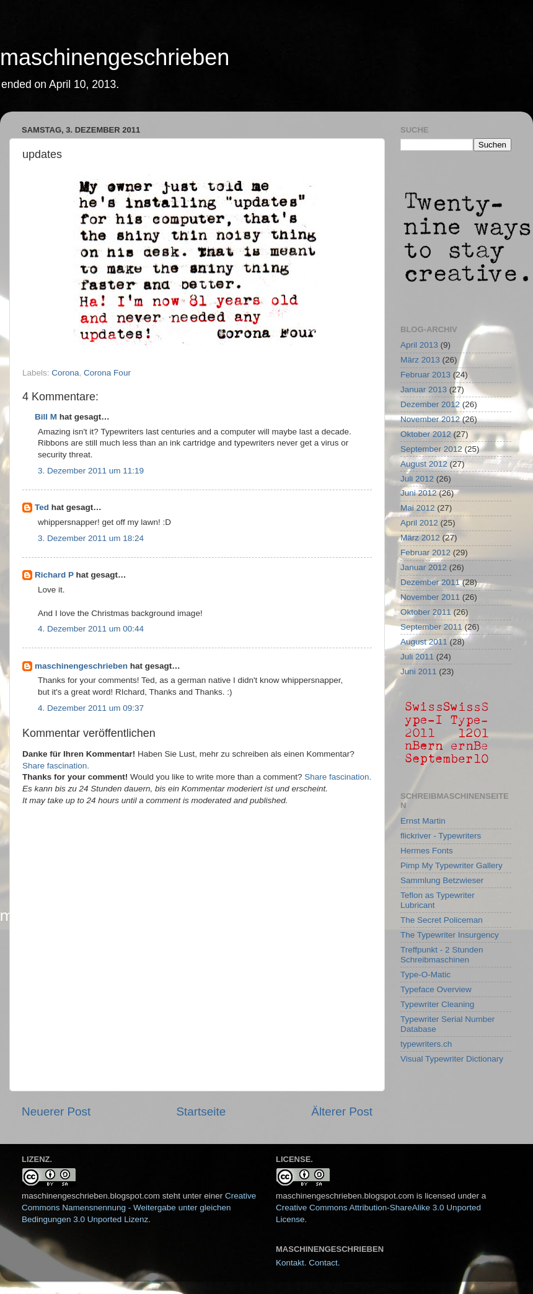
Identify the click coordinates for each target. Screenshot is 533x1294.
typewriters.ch (426, 1044)
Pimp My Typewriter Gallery (451, 865)
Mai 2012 (417, 508)
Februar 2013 (425, 374)
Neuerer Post (56, 1111)
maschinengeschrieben (114, 57)
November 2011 (430, 597)
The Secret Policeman (441, 920)
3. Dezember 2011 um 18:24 (91, 538)
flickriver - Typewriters (440, 835)
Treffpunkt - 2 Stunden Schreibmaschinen (441, 954)
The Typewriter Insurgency (449, 935)
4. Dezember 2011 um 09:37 (91, 708)
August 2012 (423, 464)
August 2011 (423, 641)
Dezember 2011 (430, 582)
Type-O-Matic (425, 974)
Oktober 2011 (425, 612)
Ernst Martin (423, 820)
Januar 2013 (423, 389)
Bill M (46, 416)
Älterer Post (341, 1111)
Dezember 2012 (430, 404)
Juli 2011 (417, 656)
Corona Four (107, 372)
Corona (65, 372)
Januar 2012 (423, 567)
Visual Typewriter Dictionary (451, 1058)
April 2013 (419, 345)
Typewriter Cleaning (437, 1004)
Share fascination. (55, 765)
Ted (42, 507)
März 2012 (420, 537)
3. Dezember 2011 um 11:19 (91, 470)
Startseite (201, 1111)
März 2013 (420, 359)
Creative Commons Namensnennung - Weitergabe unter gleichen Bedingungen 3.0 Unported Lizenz (139, 1207)
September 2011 (431, 627)
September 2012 (431, 449)
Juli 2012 (417, 478)
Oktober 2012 (425, 434)
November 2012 (430, 419)
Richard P (54, 574)
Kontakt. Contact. (308, 1262)
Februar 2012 (425, 552)
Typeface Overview (436, 989)
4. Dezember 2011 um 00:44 (91, 628)
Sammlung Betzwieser (441, 880)
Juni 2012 (418, 493)
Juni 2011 (418, 671)
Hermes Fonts (426, 850)
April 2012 (419, 522)
